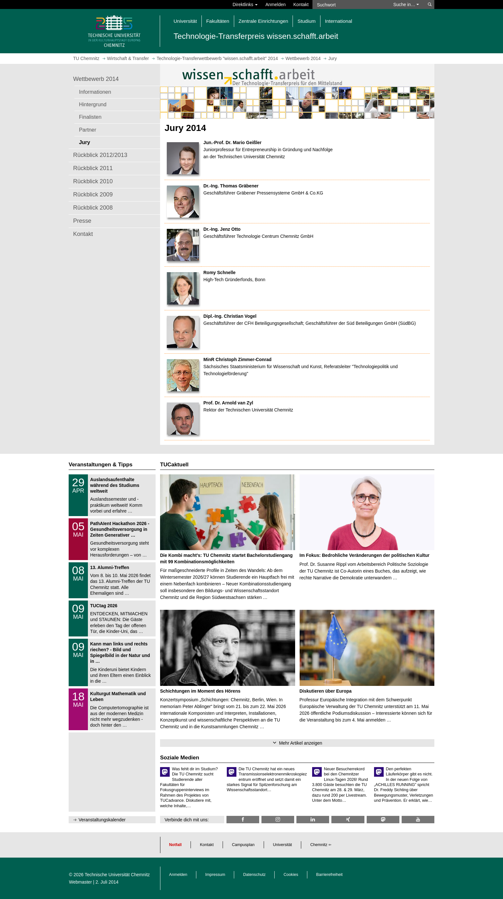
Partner (87, 130)
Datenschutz (254, 874)
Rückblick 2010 (93, 181)
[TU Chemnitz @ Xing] (347, 819)
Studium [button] (306, 21)
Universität (282, 845)
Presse (82, 221)
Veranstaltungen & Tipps (100, 465)
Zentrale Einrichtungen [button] (263, 21)
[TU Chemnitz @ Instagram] (277, 819)
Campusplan (243, 845)
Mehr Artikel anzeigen (300, 743)
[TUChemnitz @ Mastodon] (383, 819)
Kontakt (301, 4)
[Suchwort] (349, 4)
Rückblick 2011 (93, 168)
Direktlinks (245, 4)
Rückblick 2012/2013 (100, 155)
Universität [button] (185, 21)
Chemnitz (318, 845)
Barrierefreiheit (329, 874)
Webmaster (80, 882)
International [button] (338, 21)
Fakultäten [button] (217, 21)
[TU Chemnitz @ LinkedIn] (312, 819)
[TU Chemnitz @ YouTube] (418, 819)
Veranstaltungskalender (102, 819)
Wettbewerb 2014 (96, 79)
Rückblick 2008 (93, 207)
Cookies (291, 874)
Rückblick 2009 (93, 194)
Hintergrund (93, 104)
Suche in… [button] (406, 4)
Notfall (175, 845)
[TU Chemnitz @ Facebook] (242, 819)
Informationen (95, 92)
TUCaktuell (174, 465)
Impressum (215, 874)
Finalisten (90, 117)
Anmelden (275, 4)
